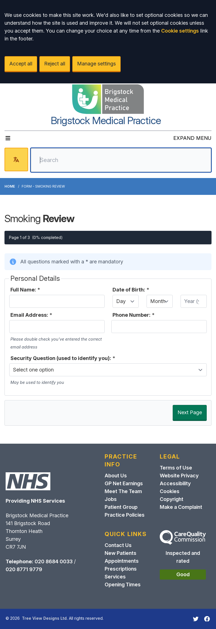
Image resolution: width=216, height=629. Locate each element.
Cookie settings (180, 31)
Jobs (111, 499)
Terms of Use (176, 468)
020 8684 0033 (54, 561)
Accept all (20, 64)
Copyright (171, 499)
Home (9, 186)
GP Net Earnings (124, 483)
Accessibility (175, 483)
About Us (116, 475)
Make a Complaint (181, 507)
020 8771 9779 (24, 569)
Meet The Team (123, 491)
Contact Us (118, 545)
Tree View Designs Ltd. (45, 618)
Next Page (189, 412)
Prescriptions (121, 569)
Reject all (54, 64)
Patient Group (121, 507)
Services (115, 577)
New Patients (120, 553)
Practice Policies (125, 515)
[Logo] (108, 99)
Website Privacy (179, 475)
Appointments (122, 561)
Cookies (169, 491)
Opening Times (123, 584)
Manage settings (96, 64)
